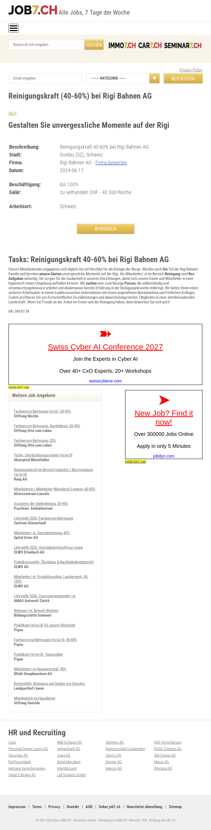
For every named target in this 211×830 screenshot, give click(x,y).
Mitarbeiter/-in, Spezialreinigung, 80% (42, 533)
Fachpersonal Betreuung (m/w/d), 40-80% (45, 639)
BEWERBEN (105, 229)
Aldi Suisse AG (165, 755)
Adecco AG (114, 768)
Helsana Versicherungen (26, 768)
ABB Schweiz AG (69, 742)
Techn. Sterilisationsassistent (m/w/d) (43, 455)
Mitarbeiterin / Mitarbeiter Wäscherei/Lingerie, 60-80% (54, 489)
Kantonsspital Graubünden (125, 749)
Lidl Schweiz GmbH (71, 775)
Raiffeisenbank (19, 762)
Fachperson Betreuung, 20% (35, 440)
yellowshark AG (68, 749)
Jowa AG (63, 755)
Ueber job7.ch (109, 806)
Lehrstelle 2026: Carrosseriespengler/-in (44, 596)
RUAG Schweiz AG (167, 749)
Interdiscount (67, 768)
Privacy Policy (191, 70)
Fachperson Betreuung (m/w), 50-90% (42, 411)
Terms (37, 806)
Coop (12, 742)
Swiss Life (113, 755)
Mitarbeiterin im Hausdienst (34, 698)
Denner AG (114, 762)
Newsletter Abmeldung (144, 806)
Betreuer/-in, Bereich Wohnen (36, 610)
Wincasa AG (163, 768)
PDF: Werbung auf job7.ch (158, 820)
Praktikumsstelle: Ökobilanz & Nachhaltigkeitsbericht (54, 562)
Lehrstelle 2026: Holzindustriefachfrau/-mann (48, 547)
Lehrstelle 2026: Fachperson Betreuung (43, 518)
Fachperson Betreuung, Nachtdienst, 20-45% (47, 426)
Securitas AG (18, 755)
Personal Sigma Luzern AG (28, 749)
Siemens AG (115, 742)
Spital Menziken (69, 762)
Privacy (54, 806)
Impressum (17, 806)
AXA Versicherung (167, 742)
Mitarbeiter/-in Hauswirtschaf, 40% (40, 669)
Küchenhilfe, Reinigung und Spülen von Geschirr (49, 683)
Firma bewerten (111, 162)
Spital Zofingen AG (22, 775)
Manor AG (161, 762)
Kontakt (73, 806)
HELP (12, 113)
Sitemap (175, 806)
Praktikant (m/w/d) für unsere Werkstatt (44, 625)
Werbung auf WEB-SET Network (119, 820)
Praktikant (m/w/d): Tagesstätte (38, 654)
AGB (88, 806)
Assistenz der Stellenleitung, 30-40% (41, 503)
